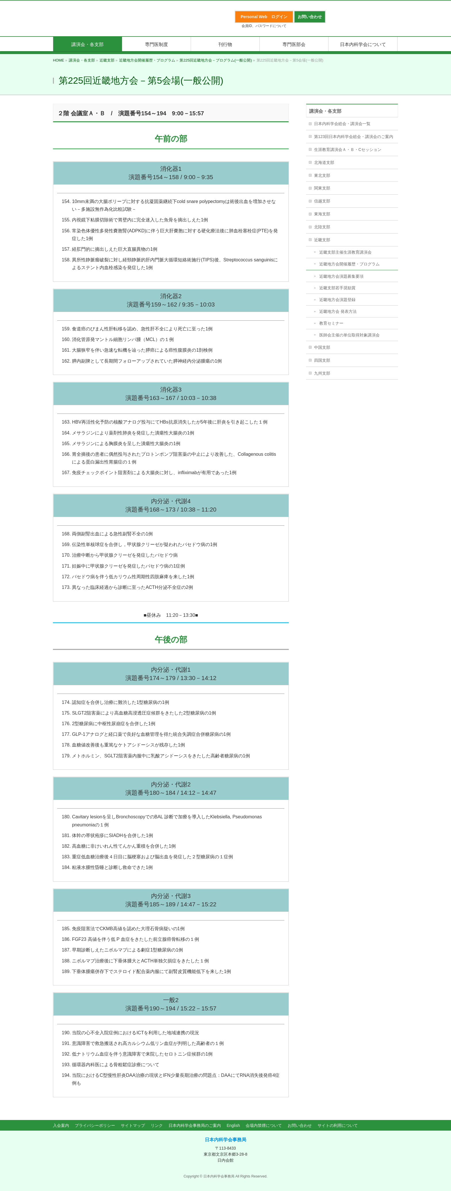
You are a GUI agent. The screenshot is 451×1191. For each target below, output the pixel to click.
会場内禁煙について (264, 1125)
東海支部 (322, 214)
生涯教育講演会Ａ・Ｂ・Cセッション (347, 149)
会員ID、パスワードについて (264, 26)
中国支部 (322, 347)
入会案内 (61, 1125)
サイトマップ (133, 1125)
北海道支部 (324, 162)
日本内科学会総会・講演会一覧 (342, 123)
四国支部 (322, 360)
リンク (157, 1125)
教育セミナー (331, 323)
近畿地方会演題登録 (337, 299)
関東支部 (322, 188)
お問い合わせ (300, 1125)
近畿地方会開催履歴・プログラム (349, 264)
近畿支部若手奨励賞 (337, 288)
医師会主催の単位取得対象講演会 (349, 335)
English (233, 1125)
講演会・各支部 (325, 111)
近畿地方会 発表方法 (338, 311)
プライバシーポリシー (95, 1125)
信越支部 (322, 201)
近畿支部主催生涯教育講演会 (345, 252)
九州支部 (322, 373)
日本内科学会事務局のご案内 (195, 1125)
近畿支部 (322, 240)
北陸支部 (322, 227)
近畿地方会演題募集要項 (341, 276)
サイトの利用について (338, 1125)
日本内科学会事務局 (225, 1139)
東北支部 (322, 175)
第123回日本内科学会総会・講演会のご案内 (353, 136)
